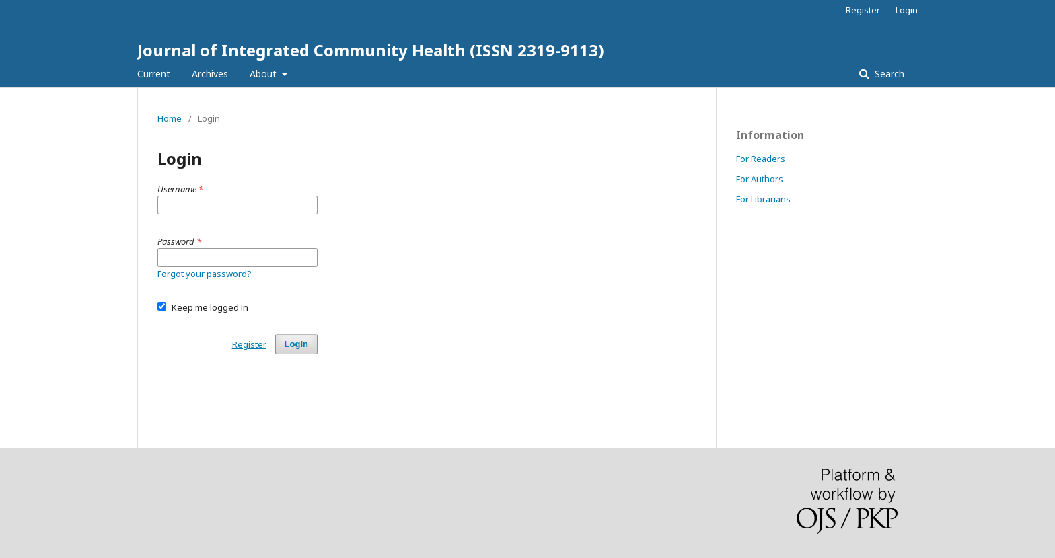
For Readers (760, 159)
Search (888, 73)
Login (907, 10)
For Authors (759, 179)
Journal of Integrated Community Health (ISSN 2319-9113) (370, 50)
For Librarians (763, 199)
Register (863, 10)
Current (153, 73)
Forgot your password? (204, 274)
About (264, 73)
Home (169, 118)
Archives (210, 73)
